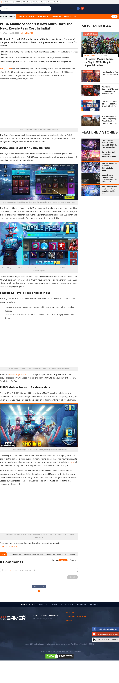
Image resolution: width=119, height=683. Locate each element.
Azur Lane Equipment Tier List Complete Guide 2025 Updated (110, 90)
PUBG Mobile (6, 68)
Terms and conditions (76, 616)
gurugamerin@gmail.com (44, 619)
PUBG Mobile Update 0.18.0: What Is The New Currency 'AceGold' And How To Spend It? (36, 61)
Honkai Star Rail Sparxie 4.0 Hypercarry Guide (109, 154)
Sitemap (69, 620)
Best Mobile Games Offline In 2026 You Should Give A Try (109, 104)
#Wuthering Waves (39, 2)
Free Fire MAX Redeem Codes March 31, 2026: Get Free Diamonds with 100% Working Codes (109, 143)
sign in (11, 570)
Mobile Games (27, 33)
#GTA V (17, 2)
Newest (63, 560)
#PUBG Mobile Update (33, 554)
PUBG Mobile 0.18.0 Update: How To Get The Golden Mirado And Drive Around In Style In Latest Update (39, 53)
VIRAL (32, 16)
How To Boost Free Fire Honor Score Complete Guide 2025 (109, 190)
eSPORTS (22, 16)
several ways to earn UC (19, 374)
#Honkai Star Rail (53, 2)
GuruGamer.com (9, 546)
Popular (73, 560)
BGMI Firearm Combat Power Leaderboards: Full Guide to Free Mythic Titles (109, 178)
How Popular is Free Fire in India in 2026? (110, 73)
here (72, 462)
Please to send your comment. (18, 570)
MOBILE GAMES (27, 605)
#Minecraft (8, 2)
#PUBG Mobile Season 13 (55, 554)
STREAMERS (43, 16)
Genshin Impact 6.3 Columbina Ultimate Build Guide (109, 166)
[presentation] (8, 554)
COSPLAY (56, 16)
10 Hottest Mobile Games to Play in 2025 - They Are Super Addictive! (99, 62)
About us (70, 612)
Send (72, 577)
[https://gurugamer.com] (13, 617)
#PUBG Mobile (16, 554)
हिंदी (114, 17)
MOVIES (67, 16)
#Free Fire (26, 2)
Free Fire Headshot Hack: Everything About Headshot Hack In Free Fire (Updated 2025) (109, 119)
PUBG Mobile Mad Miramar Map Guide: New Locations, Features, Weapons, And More (35, 58)
